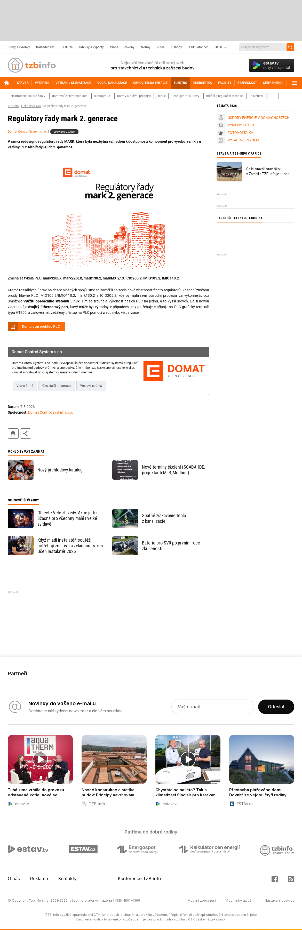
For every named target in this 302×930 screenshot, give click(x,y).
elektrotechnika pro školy (28, 96)
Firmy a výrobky (19, 47)
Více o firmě (25, 386)
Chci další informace (56, 386)
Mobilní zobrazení (202, 900)
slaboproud (102, 96)
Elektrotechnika (31, 106)
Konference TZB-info (139, 878)
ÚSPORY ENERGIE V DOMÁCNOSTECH (259, 118)
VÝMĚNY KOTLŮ (241, 125)
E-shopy (176, 47)
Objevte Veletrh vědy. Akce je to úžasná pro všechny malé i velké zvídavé (67, 518)
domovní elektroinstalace (69, 96)
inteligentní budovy (186, 96)
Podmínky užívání (240, 900)
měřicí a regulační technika (225, 96)
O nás (14, 878)
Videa (161, 47)
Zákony (129, 47)
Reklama (39, 878)
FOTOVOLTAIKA (240, 133)
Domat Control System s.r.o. (27, 131)
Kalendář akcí (45, 47)
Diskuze (67, 47)
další (273, 96)
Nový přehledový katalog (60, 469)
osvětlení (257, 96)
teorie (162, 96)
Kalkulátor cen (198, 47)
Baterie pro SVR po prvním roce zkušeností (171, 545)
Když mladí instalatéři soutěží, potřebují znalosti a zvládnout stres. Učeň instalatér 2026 (70, 545)
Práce (114, 47)
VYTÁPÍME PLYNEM (243, 140)
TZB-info (13, 106)
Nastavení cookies (279, 900)
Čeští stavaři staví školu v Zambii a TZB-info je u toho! (268, 171)
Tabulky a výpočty (91, 47)
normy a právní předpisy (134, 96)
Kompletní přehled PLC (41, 326)
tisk (13, 434)
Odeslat (276, 706)
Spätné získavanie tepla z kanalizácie (164, 518)
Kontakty (67, 878)
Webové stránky (91, 386)
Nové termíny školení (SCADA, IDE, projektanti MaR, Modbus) (173, 469)
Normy (145, 47)
